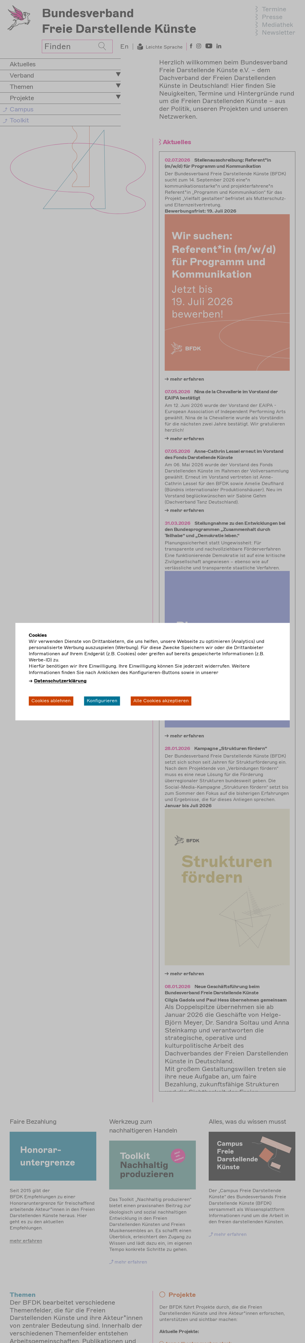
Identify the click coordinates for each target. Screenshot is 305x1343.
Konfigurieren (102, 701)
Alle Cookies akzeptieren (161, 701)
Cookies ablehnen (51, 701)
